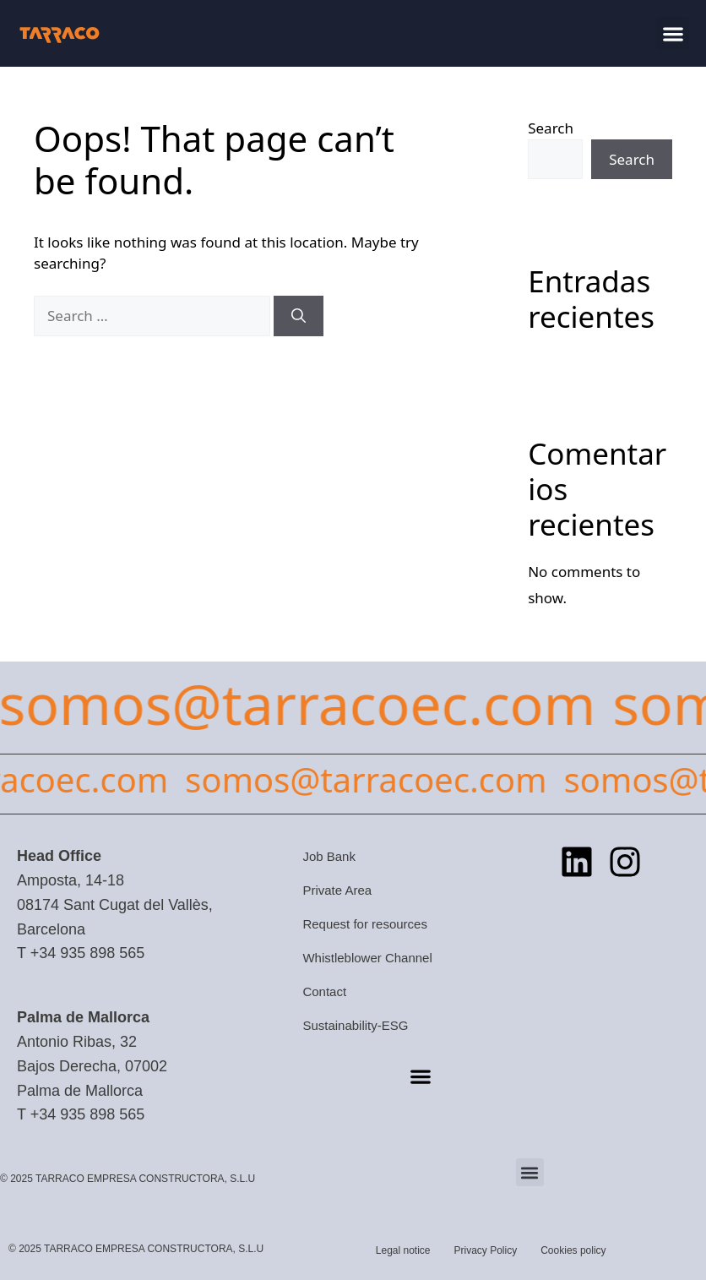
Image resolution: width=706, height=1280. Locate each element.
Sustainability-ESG (355, 1025)
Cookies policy (573, 1250)
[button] (672, 33)
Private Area (337, 890)
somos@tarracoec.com (373, 779)
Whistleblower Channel (367, 957)
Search (550, 128)
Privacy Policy (486, 1250)
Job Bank (329, 856)
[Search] (298, 316)
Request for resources (364, 924)
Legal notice (403, 1250)
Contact (324, 991)
